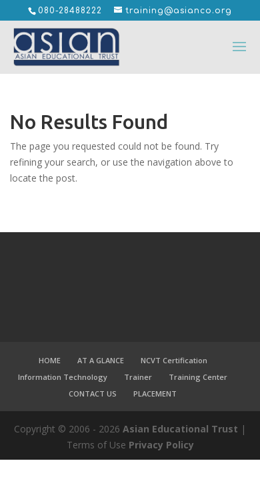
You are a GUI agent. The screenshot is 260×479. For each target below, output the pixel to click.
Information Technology (62, 377)
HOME (50, 360)
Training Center (198, 377)
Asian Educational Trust (180, 428)
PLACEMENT (155, 394)
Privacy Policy (161, 444)
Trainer (138, 377)
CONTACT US (93, 394)
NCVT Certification (174, 360)
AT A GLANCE (100, 360)
